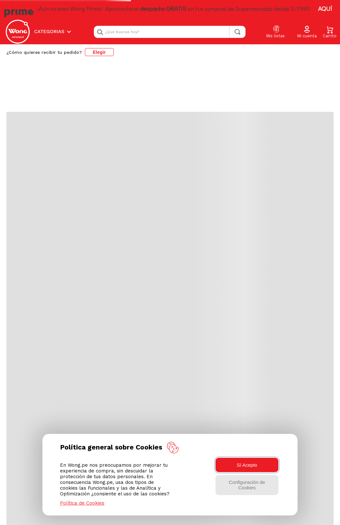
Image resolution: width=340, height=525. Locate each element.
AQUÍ (325, 9)
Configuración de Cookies (247, 484)
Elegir (99, 52)
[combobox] (170, 32)
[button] (307, 32)
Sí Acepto (247, 465)
